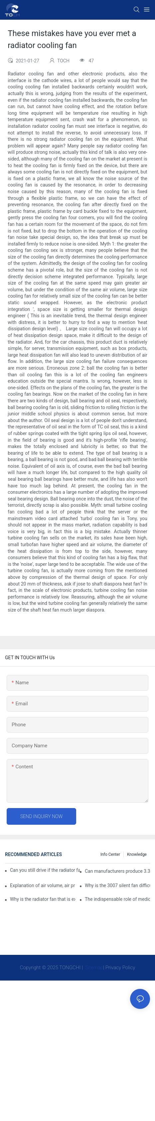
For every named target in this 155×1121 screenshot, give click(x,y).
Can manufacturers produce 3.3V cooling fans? (117, 871)
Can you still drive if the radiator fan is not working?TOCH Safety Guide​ (45, 870)
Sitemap (93, 968)
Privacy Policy (120, 968)
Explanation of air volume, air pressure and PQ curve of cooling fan (42, 885)
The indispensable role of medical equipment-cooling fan (117, 899)
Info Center (110, 854)
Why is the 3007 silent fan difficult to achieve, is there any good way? (117, 885)
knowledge (137, 854)
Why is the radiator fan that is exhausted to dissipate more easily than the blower (42, 899)
